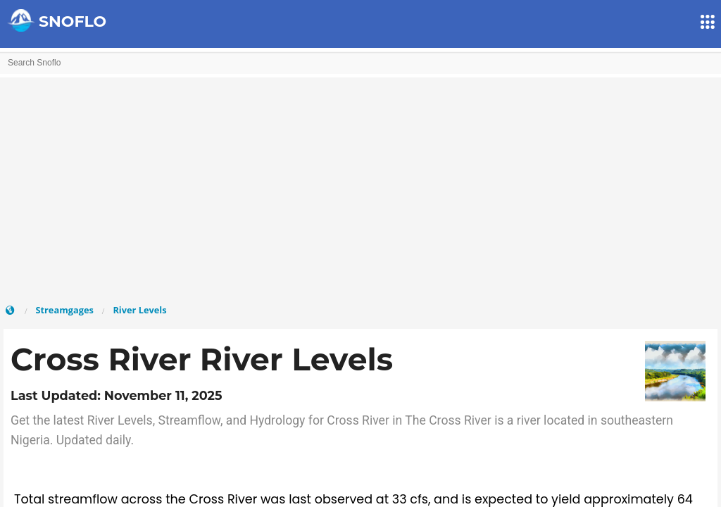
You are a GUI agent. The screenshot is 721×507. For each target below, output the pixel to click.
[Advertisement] (360, 190)
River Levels (139, 309)
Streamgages (64, 309)
